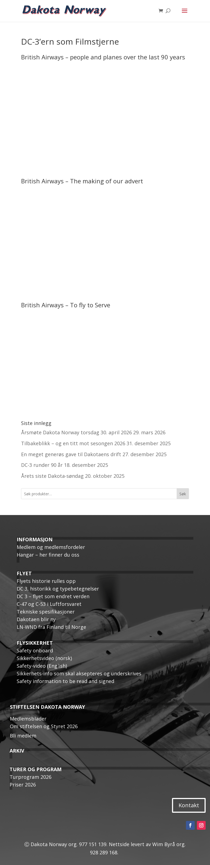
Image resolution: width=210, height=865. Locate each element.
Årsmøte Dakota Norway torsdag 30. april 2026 (76, 432)
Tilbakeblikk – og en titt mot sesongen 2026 (73, 443)
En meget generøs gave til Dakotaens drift (71, 454)
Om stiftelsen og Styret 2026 (44, 726)
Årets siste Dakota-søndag (52, 476)
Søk (182, 493)
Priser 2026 (23, 784)
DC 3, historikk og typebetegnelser (58, 588)
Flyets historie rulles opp (46, 581)
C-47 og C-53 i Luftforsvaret (49, 604)
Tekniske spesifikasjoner (46, 611)
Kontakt (189, 805)
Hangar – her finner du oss (48, 554)
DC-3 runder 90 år (42, 465)
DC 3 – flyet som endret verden (53, 596)
